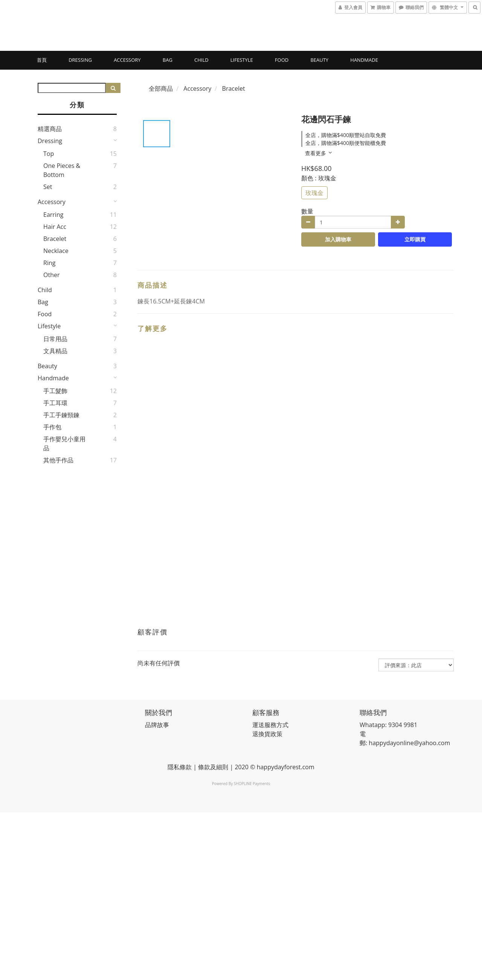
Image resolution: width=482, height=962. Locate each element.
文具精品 (55, 351)
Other (51, 275)
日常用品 (55, 339)
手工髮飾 (55, 391)
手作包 (52, 427)
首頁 (42, 59)
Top (48, 153)
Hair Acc (54, 227)
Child (201, 59)
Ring (49, 263)
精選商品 (50, 129)
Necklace (56, 251)
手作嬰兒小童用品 (64, 443)
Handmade (364, 59)
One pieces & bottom (61, 170)
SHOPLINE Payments (252, 783)
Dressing (80, 59)
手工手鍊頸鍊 (61, 415)
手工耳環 (55, 403)
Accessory (127, 59)
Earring (53, 214)
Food (281, 59)
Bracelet (54, 239)
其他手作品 (58, 460)
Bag (167, 59)
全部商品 (161, 88)
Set (47, 187)
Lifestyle (241, 59)
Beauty (319, 59)
